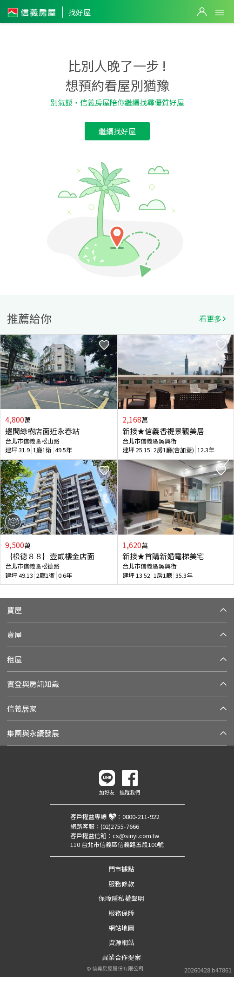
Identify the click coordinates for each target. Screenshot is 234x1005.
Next (226, 459)
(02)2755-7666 (119, 826)
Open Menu (219, 12)
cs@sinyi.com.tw (136, 835)
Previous (7, 459)
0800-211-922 (141, 816)
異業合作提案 (121, 957)
